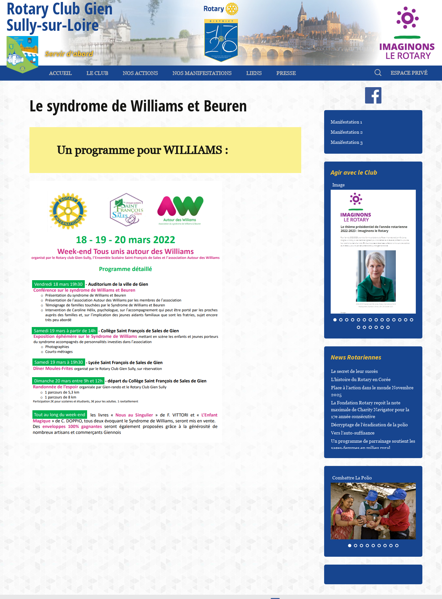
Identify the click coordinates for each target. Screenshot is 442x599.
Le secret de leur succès (354, 371)
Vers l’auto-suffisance (353, 432)
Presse (286, 73)
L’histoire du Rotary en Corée (361, 379)
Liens (254, 73)
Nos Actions (140, 73)
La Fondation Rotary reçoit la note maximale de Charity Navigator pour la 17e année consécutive (370, 409)
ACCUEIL (60, 73)
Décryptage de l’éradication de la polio (369, 424)
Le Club (97, 73)
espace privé (409, 73)
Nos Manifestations (202, 73)
